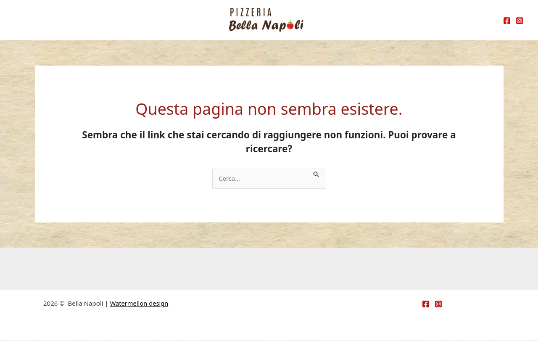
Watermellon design (139, 303)
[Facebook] (507, 20)
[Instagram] (519, 20)
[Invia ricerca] (319, 173)
